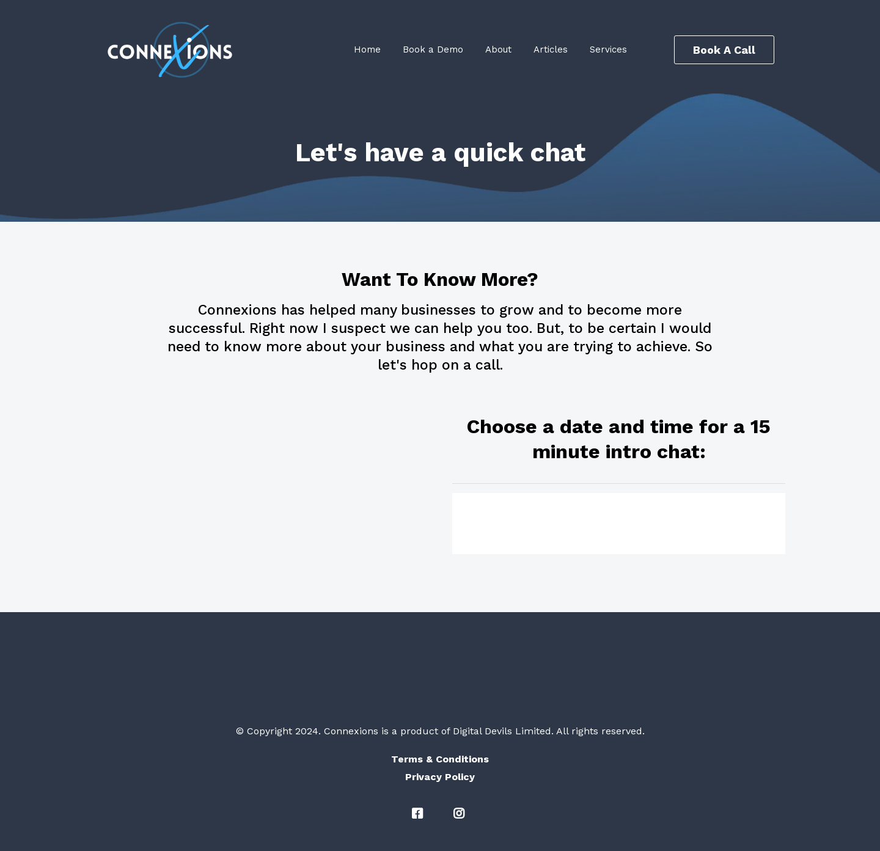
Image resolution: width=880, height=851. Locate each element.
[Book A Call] (724, 49)
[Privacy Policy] (440, 777)
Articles (551, 49)
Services (608, 49)
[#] (419, 813)
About (498, 49)
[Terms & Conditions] (440, 759)
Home (367, 49)
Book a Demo (433, 49)
